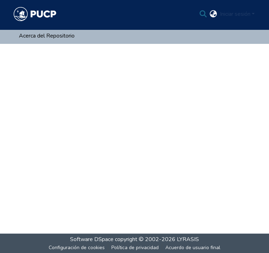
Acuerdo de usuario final (192, 247)
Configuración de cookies (77, 247)
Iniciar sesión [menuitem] (235, 14)
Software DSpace (91, 239)
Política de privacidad (135, 247)
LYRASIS (188, 239)
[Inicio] (35, 14)
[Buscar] (203, 14)
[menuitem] (213, 14)
